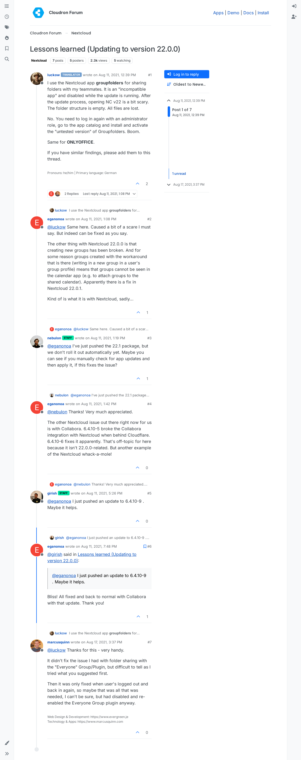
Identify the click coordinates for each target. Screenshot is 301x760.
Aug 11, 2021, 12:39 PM (117, 75)
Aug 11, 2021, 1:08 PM (98, 219)
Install (263, 12)
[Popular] (7, 38)
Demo (233, 12)
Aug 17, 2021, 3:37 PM (104, 642)
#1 (150, 75)
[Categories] (7, 6)
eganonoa (55, 219)
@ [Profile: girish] (54, 554)
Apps (218, 12)
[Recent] (7, 17)
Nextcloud (39, 60)
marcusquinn (58, 642)
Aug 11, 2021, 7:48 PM (99, 546)
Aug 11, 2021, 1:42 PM (98, 404)
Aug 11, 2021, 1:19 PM (108, 338)
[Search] (7, 59)
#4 (149, 404)
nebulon (54, 338)
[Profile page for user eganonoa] (36, 222)
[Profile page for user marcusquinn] (36, 645)
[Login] (294, 6)
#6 (149, 546)
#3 (149, 338)
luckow (53, 75)
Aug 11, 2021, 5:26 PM (104, 493)
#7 (150, 642)
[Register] (294, 17)
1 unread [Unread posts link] (179, 173)
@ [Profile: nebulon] (57, 411)
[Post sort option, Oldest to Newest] (186, 84)
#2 (149, 219)
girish (52, 493)
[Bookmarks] (7, 48)
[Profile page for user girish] (36, 497)
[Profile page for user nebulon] (36, 341)
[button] (7, 743)
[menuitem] (294, 6)
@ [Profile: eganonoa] (59, 346)
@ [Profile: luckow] (56, 227)
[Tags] (7, 27)
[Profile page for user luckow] (36, 78)
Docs (248, 12)
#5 (149, 493)
